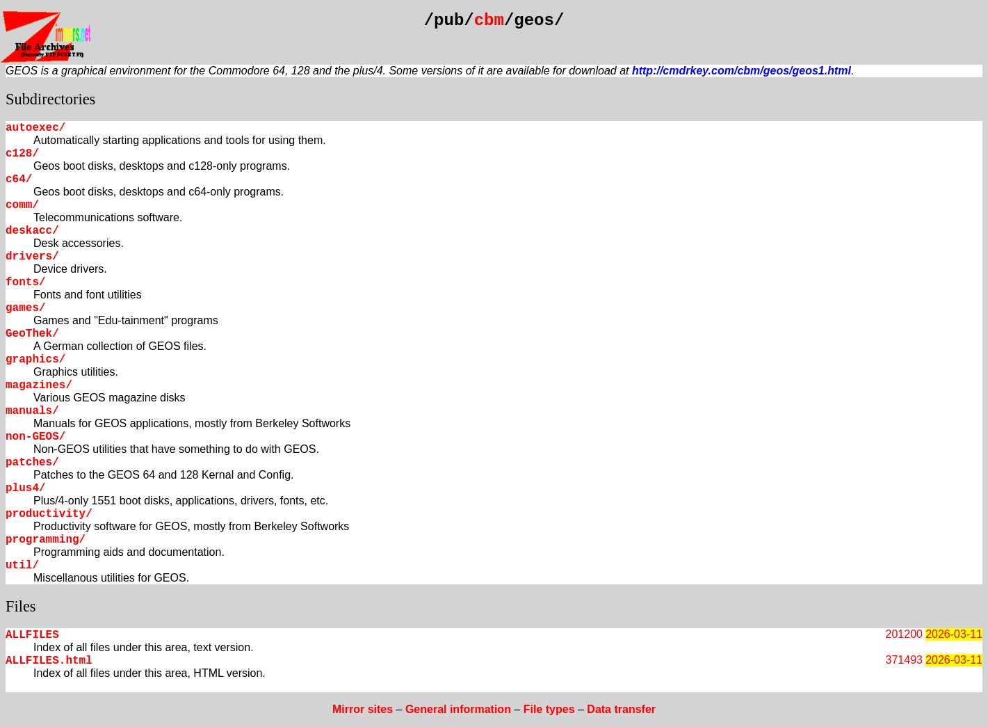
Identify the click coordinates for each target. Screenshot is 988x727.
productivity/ (49, 514)
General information (458, 709)
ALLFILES (32, 635)
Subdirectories (50, 99)
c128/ (22, 153)
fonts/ (26, 282)
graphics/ (35, 359)
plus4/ (26, 488)
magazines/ (39, 385)
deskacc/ (32, 231)
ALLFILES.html (49, 661)
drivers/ (32, 256)
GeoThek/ (32, 334)
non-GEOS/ (35, 437)
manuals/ (32, 411)
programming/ (46, 540)
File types (549, 709)
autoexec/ (35, 128)
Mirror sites (362, 709)
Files (21, 606)
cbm (489, 20)
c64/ (19, 179)
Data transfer (621, 709)
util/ (22, 565)
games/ (26, 308)
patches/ (32, 462)
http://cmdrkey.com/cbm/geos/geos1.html (741, 71)
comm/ (22, 205)
